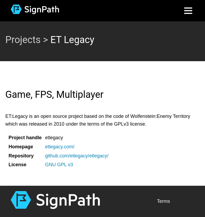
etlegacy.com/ (59, 146)
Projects (23, 39)
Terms (163, 201)
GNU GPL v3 (59, 164)
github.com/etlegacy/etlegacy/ (76, 155)
